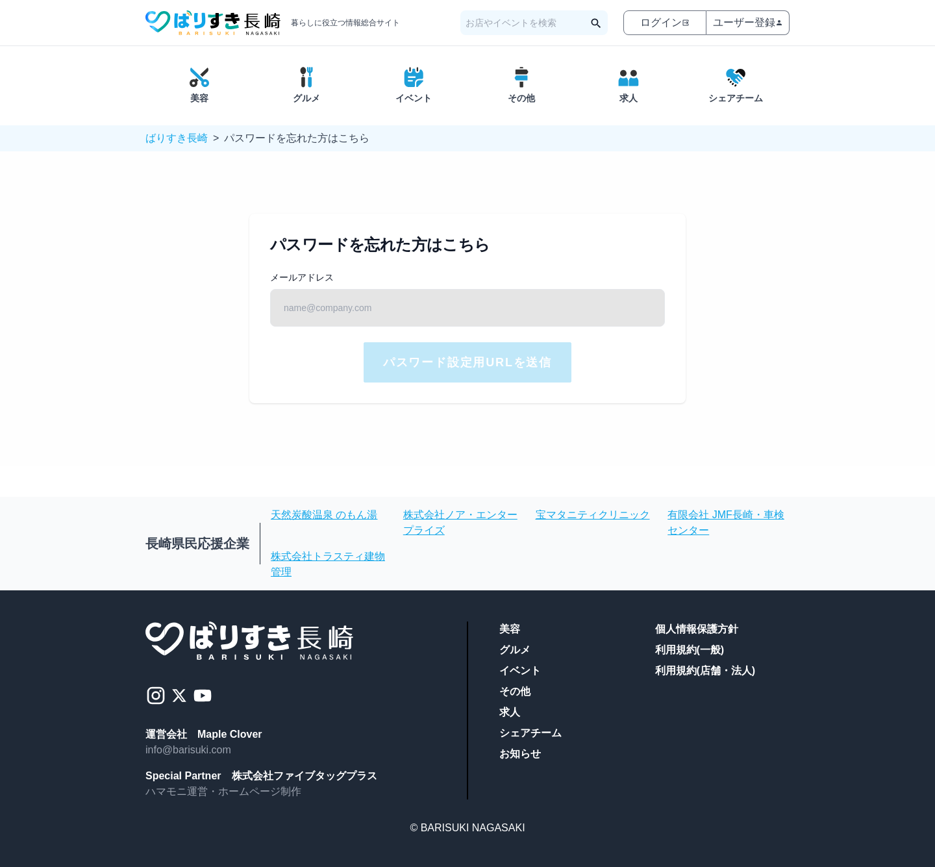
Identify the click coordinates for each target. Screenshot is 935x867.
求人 (509, 712)
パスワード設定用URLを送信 (467, 362)
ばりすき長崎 (176, 138)
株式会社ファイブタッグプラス (304, 775)
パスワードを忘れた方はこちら (296, 138)
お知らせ (520, 753)
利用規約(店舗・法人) (705, 670)
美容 (509, 629)
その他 (514, 691)
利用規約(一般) (690, 649)
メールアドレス (302, 277)
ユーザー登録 (748, 22)
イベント (520, 670)
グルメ (514, 649)
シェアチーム (530, 732)
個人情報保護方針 (696, 629)
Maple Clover (229, 734)
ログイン (665, 22)
